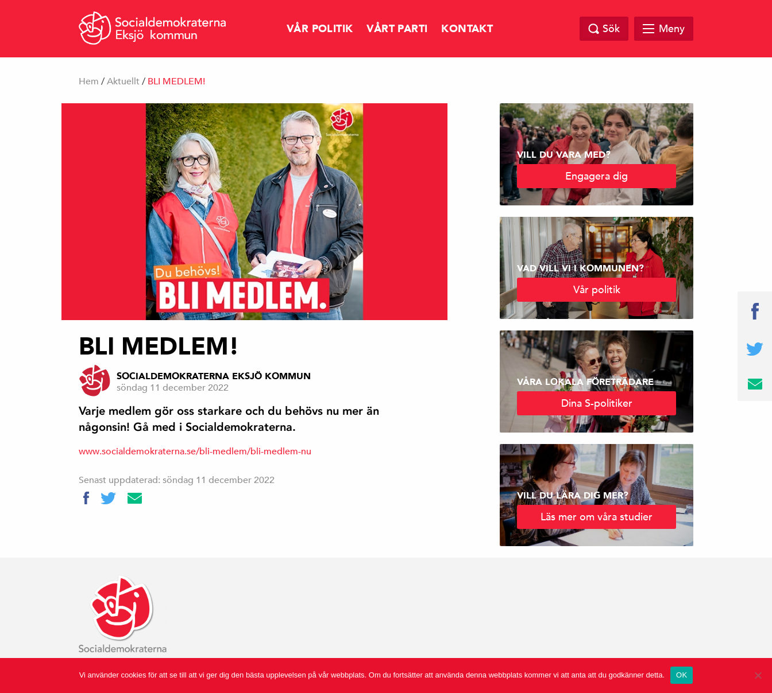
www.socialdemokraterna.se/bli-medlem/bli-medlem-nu (195, 451)
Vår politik (320, 29)
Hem (89, 81)
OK (681, 675)
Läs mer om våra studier (597, 516)
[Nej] (757, 675)
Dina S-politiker (596, 403)
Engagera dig (596, 175)
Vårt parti (396, 29)
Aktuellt (123, 81)
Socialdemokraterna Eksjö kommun (214, 376)
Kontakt (467, 29)
